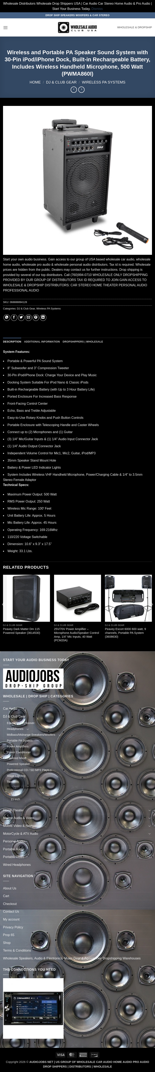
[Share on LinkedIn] (43, 317)
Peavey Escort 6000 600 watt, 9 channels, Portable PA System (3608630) (125, 632)
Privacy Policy (13, 927)
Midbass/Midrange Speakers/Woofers (31, 734)
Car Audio (10, 708)
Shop (6, 943)
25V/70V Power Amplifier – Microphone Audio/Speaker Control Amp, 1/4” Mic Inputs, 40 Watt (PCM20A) (76, 634)
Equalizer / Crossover (21, 723)
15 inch (15, 799)
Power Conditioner (19, 752)
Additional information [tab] (42, 341)
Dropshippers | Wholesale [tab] (83, 341)
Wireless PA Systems (103, 82)
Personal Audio (14, 841)
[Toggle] (149, 708)
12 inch (15, 793)
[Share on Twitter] (21, 317)
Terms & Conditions (17, 950)
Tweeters (13, 781)
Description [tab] (12, 341)
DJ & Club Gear (61, 82)
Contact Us (11, 911)
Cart (6, 896)
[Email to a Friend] (28, 317)
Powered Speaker (18, 764)
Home (35, 82)
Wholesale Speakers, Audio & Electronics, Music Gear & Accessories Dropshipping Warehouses (72, 958)
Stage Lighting (16, 775)
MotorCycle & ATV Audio (20, 833)
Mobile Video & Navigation (22, 826)
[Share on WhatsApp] (6, 317)
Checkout (10, 904)
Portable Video (13, 857)
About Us (9, 888)
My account (11, 919)
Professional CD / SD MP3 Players (29, 770)
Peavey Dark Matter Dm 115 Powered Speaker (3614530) (21, 630)
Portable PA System (19, 740)
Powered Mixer (16, 758)
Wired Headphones (17, 864)
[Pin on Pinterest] (35, 317)
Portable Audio (13, 849)
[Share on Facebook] (14, 317)
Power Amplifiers (17, 746)
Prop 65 (8, 935)
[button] (5, 27)
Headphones (15, 728)
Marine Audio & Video (18, 818)
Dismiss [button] (97, 8)
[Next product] (74, 90)
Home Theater (13, 810)
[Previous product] (81, 90)
